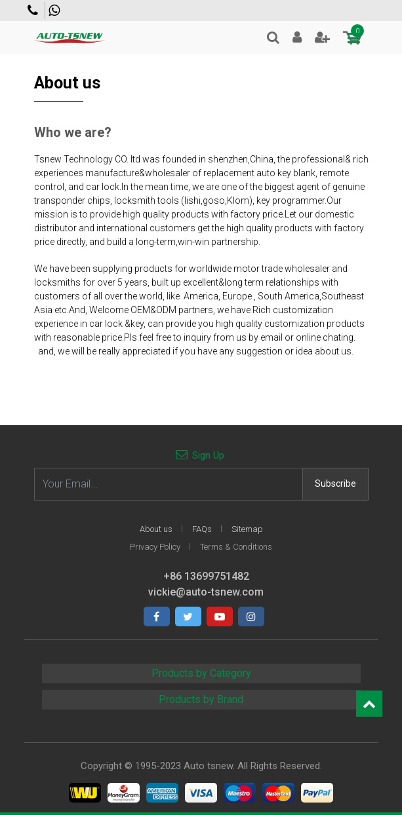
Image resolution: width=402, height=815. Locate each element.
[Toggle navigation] (354, 38)
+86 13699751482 (54, 10)
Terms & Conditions (236, 547)
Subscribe (335, 483)
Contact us (33, 10)
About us (156, 529)
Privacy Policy (155, 547)
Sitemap (247, 529)
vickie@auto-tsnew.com (206, 592)
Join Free (322, 37)
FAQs (202, 529)
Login (297, 37)
